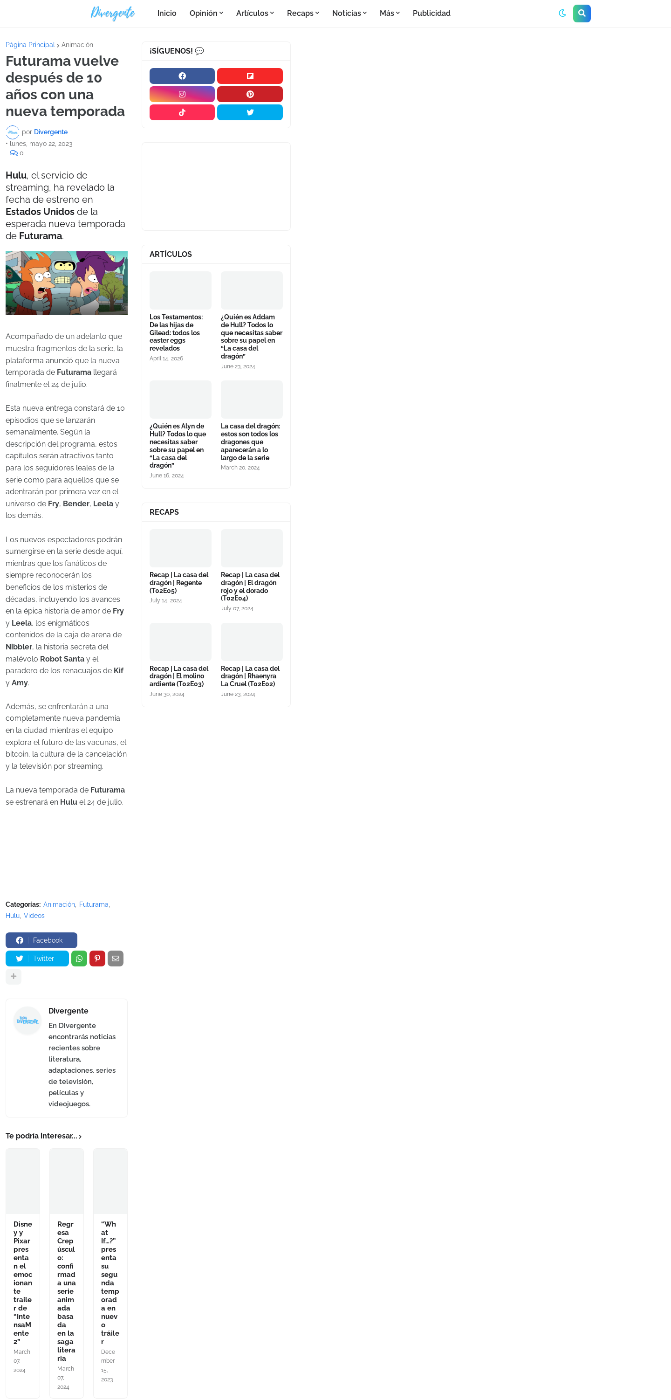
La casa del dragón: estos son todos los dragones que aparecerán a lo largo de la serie (250, 441)
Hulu (13, 915)
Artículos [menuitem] (252, 13)
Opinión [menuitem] (204, 13)
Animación (77, 44)
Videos (34, 915)
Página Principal (30, 44)
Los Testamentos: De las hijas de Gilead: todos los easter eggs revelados (176, 332)
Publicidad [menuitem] (432, 13)
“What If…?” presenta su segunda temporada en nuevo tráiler (110, 1283)
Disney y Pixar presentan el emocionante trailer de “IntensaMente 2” (23, 1283)
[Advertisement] (483, 111)
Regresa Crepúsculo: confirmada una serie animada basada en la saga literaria (66, 1291)
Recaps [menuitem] (300, 13)
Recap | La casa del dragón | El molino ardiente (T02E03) (179, 676)
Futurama (94, 904)
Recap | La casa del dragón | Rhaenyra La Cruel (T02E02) (250, 676)
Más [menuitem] (387, 13)
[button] (562, 13)
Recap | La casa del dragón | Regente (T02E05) (179, 582)
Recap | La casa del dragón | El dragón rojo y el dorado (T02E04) (250, 586)
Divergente (68, 1011)
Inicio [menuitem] (167, 13)
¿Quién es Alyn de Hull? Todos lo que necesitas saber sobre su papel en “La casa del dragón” (178, 445)
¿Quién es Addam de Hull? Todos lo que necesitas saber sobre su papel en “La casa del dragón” (251, 336)
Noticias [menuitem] (346, 13)
